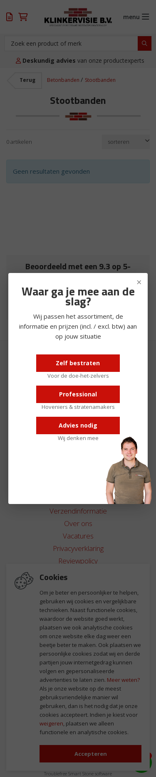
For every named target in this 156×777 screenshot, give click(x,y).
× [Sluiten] (139, 281)
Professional (78, 394)
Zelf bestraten (78, 363)
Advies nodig (78, 425)
